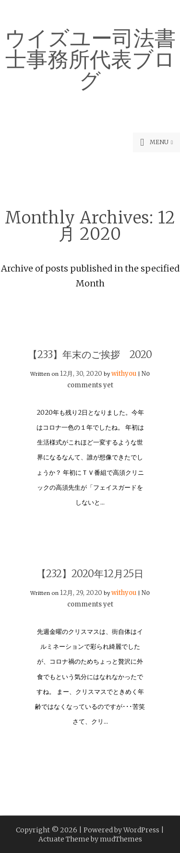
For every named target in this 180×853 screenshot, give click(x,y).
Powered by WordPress (121, 830)
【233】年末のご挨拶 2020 (90, 354)
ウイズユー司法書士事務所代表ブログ (90, 57)
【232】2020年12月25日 (90, 574)
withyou (123, 374)
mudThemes (121, 839)
